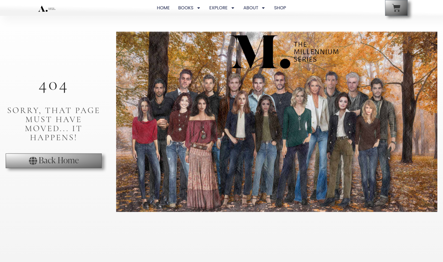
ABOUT (255, 8)
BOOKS (189, 8)
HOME (163, 8)
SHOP (280, 8)
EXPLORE (222, 8)
